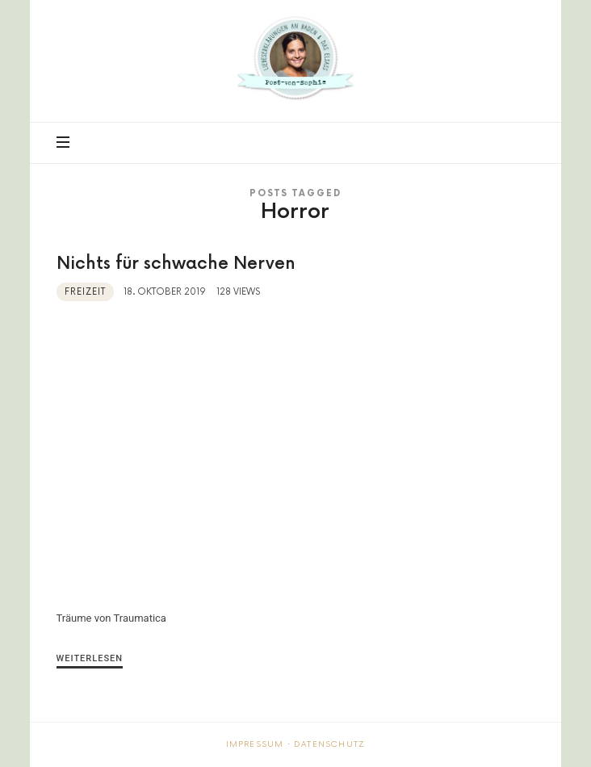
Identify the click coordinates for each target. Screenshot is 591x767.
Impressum (255, 744)
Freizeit (85, 292)
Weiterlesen (90, 658)
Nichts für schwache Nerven (176, 264)
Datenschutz (329, 744)
